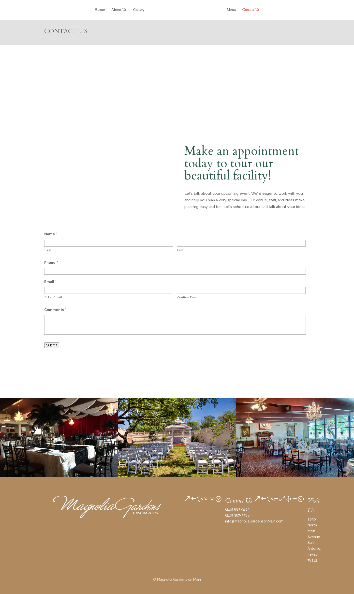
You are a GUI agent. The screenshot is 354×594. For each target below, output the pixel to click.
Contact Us (251, 10)
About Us (119, 10)
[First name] (108, 243)
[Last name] (241, 243)
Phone (51, 263)
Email (50, 282)
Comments (55, 310)
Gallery (139, 10)
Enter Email (53, 297)
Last (180, 250)
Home (99, 10)
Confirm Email (188, 297)
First (47, 250)
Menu (231, 10)
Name (50, 234)
